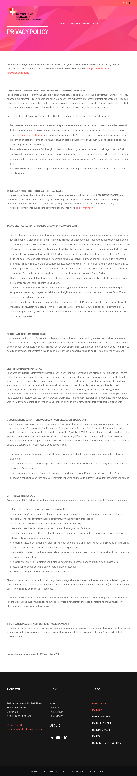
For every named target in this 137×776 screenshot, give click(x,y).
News (52, 703)
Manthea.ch (101, 771)
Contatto (54, 707)
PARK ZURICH (99, 703)
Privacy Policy (56, 712)
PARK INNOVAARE (101, 729)
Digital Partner (87, 771)
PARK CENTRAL (100, 710)
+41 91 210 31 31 (14, 725)
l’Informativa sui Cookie (30, 135)
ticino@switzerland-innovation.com (25, 729)
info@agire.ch (86, 208)
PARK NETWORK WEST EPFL (106, 743)
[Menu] (127, 11)
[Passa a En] (124, 3)
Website (75, 771)
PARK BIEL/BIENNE (102, 723)
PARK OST (97, 736)
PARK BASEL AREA (101, 716)
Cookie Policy (56, 716)
